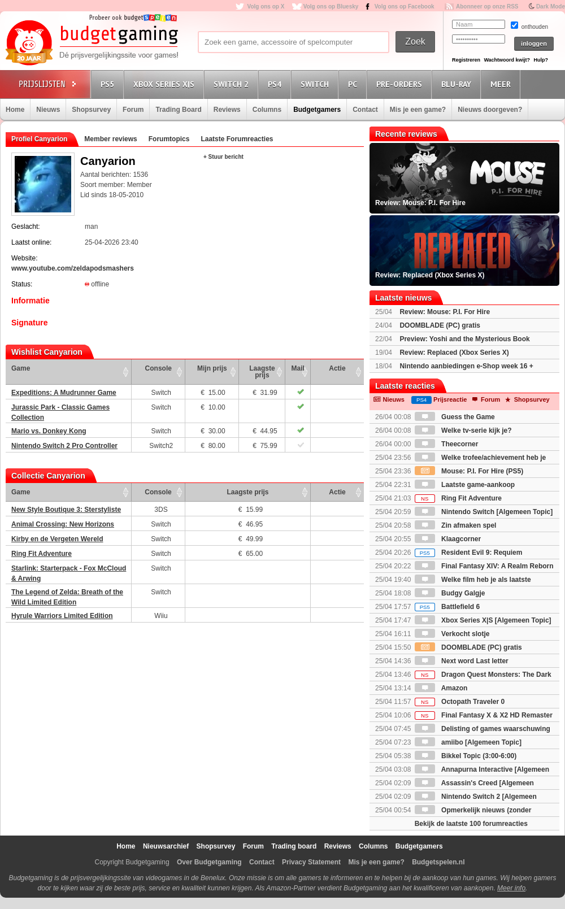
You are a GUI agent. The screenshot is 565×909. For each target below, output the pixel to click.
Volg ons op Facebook (404, 6)
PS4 (276, 84)
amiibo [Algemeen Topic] (468, 742)
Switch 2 (233, 84)
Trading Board (178, 110)
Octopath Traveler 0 (460, 702)
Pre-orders (400, 84)
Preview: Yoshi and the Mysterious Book (464, 339)
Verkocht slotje (452, 634)
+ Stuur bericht (223, 157)
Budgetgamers (317, 110)
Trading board (293, 846)
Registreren (466, 60)
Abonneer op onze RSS (487, 6)
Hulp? (540, 60)
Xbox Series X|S (165, 84)
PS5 (109, 84)
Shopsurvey (91, 110)
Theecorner (447, 444)
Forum (133, 110)
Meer (502, 84)
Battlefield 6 (447, 607)
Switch (316, 84)
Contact (365, 110)
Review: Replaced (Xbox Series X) (453, 352)
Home (15, 110)
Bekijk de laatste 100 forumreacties (471, 824)
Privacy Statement (311, 862)
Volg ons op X (265, 6)
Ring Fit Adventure (458, 498)
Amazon (441, 688)
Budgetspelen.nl (438, 862)
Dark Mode (550, 6)
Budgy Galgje (450, 593)
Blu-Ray (458, 84)
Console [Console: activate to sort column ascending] (158, 368)
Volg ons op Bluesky (331, 6)
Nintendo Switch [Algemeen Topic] (484, 512)
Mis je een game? (418, 110)
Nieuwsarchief (166, 846)
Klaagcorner (448, 539)
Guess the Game (455, 417)
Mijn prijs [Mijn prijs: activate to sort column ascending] (212, 368)
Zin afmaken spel (456, 525)
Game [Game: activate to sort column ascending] (20, 368)
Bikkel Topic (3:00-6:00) (466, 756)
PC (354, 84)
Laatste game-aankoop (465, 485)
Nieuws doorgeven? (490, 110)
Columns (267, 110)
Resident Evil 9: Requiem (469, 552)
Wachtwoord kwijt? (507, 60)
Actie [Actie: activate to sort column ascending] (337, 368)
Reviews (227, 110)
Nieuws (48, 110)
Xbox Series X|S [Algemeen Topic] (483, 620)
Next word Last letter (461, 661)
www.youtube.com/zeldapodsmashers (72, 268)
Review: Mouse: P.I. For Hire (444, 312)
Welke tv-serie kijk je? (463, 430)
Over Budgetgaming (209, 862)
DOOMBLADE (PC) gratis (439, 325)
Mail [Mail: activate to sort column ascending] (298, 368)
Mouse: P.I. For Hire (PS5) (469, 471)
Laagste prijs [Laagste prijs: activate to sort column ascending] (262, 371)
